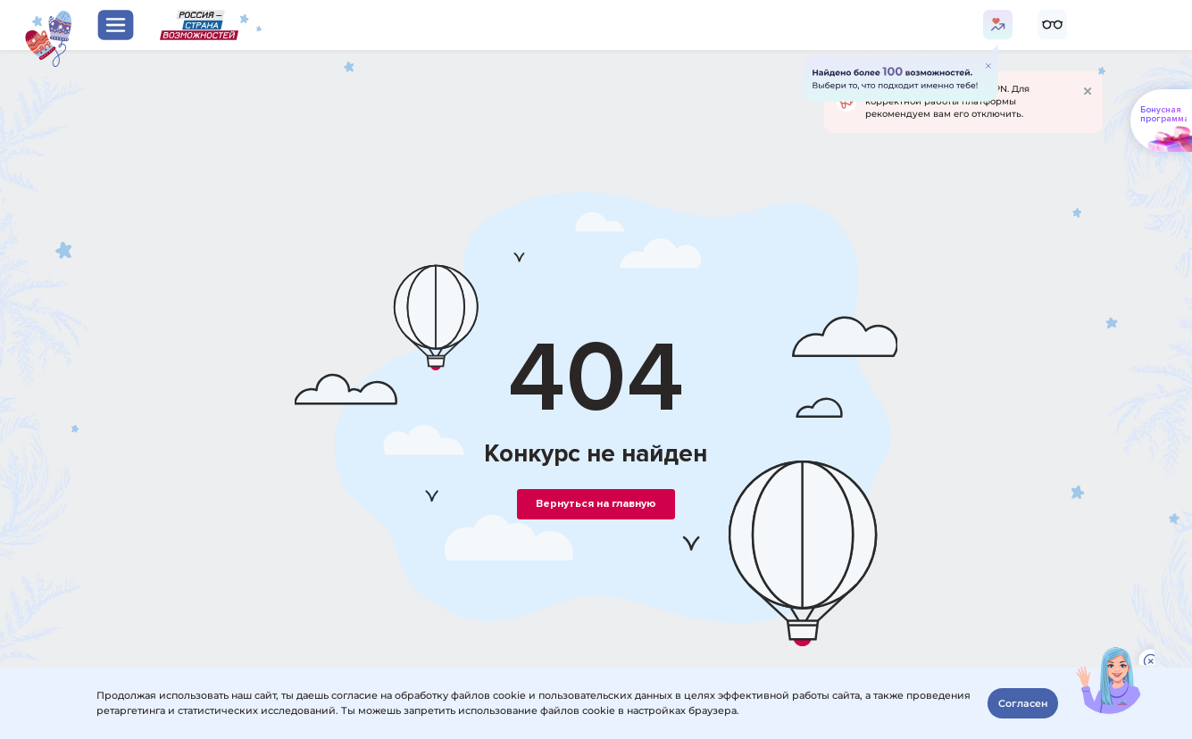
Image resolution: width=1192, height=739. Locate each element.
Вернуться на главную (596, 504)
